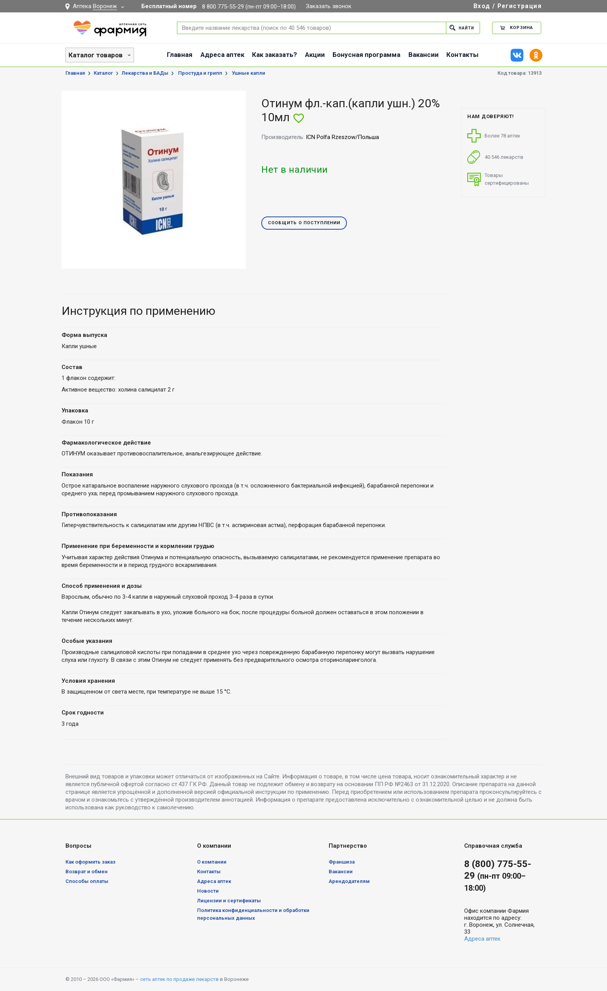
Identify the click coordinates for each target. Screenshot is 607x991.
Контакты (462, 54)
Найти (461, 28)
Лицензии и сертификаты (229, 900)
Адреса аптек (222, 54)
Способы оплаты (86, 881)
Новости (208, 891)
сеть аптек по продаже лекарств (179, 979)
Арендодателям (349, 881)
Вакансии (423, 54)
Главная (179, 54)
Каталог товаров (96, 55)
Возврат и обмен (86, 871)
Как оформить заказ (90, 862)
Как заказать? (274, 54)
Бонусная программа (366, 54)
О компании (211, 862)
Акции (315, 54)
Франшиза (342, 862)
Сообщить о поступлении (304, 223)
